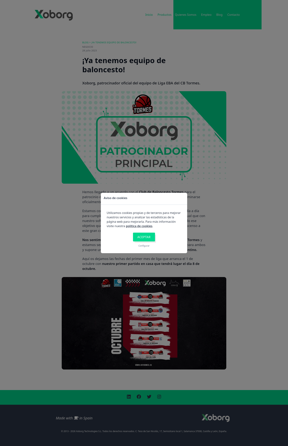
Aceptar (144, 237)
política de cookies (139, 226)
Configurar (144, 245)
